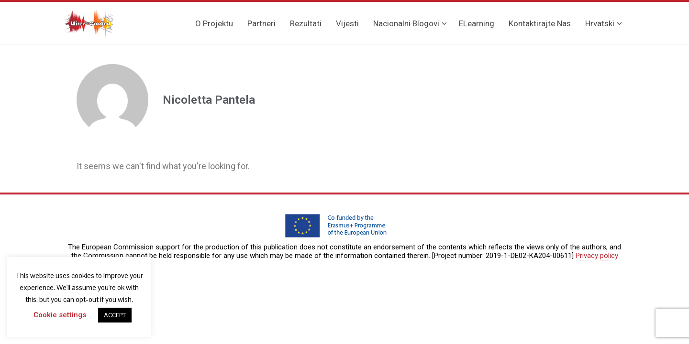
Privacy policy (597, 255)
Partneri (261, 23)
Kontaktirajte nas (540, 23)
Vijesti (347, 23)
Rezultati (306, 23)
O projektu (214, 23)
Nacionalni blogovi (410, 23)
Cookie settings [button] (59, 315)
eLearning (476, 23)
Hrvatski (603, 23)
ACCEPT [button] (115, 315)
